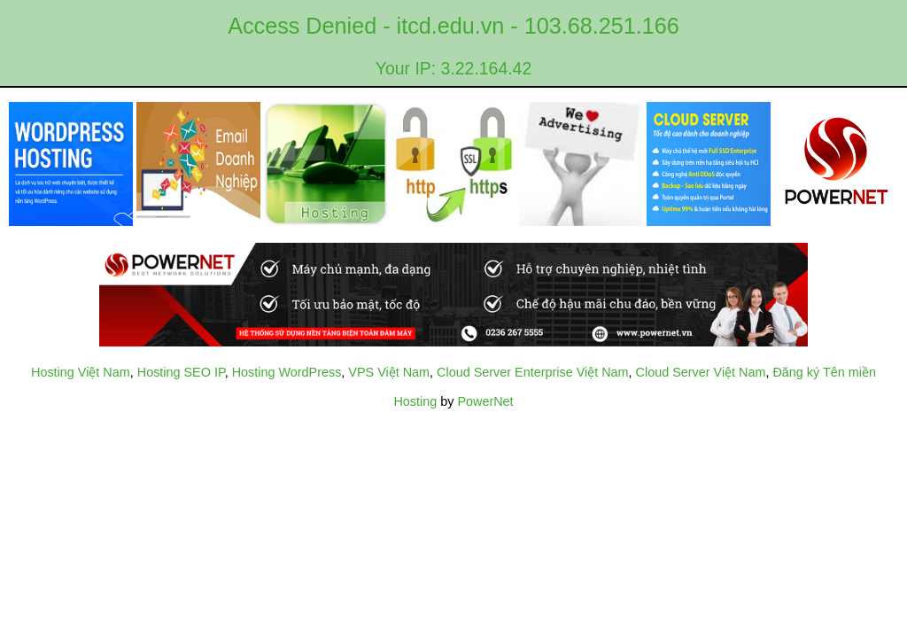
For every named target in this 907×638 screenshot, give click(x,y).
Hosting (415, 401)
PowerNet (485, 401)
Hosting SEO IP (181, 372)
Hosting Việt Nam (80, 372)
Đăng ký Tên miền (824, 372)
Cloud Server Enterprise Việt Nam (532, 372)
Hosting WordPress (287, 372)
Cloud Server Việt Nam (701, 372)
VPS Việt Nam (389, 372)
